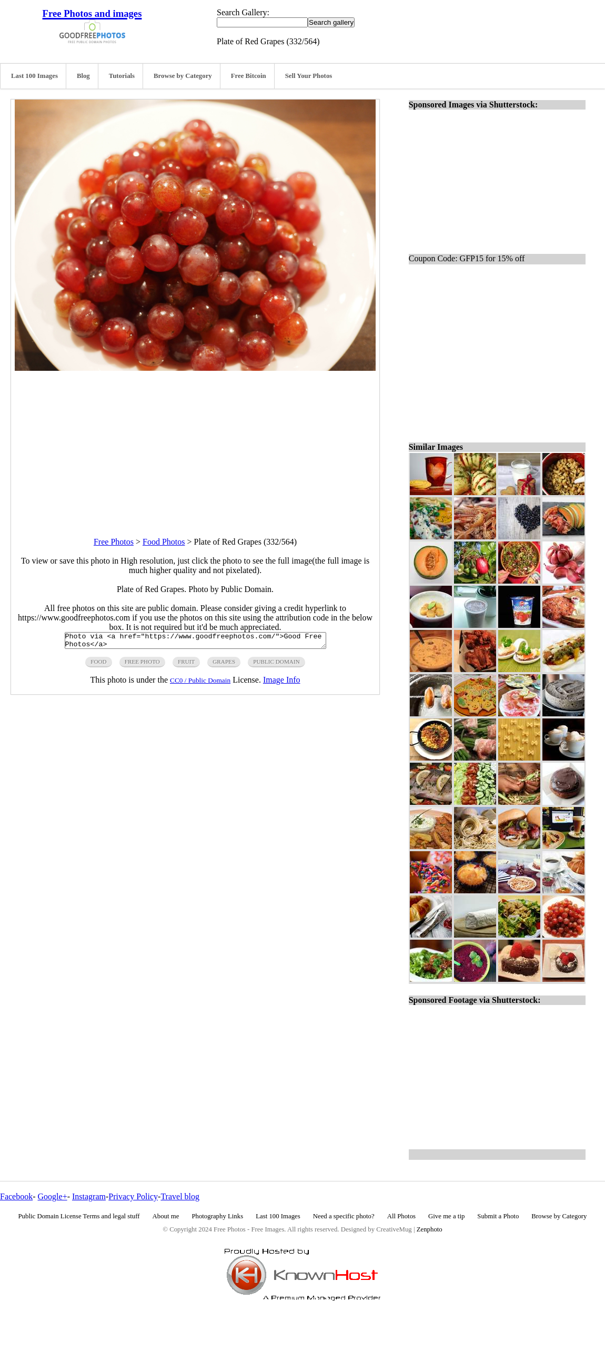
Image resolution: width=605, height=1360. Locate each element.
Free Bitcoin (248, 76)
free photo (142, 665)
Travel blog (179, 1196)
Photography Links (217, 1216)
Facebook (16, 1196)
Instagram (89, 1196)
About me (166, 1216)
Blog (83, 76)
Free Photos (114, 541)
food (98, 665)
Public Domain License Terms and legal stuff (79, 1216)
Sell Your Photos (308, 76)
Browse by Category (183, 76)
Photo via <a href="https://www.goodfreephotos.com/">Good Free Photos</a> (195, 642)
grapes (224, 665)
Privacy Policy (133, 1196)
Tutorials (122, 76)
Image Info (281, 682)
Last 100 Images (34, 76)
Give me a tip (446, 1216)
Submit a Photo (498, 1216)
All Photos (401, 1216)
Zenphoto (429, 1229)
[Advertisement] (195, 444)
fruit (186, 665)
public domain (276, 665)
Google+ (52, 1196)
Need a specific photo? (344, 1216)
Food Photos (164, 541)
